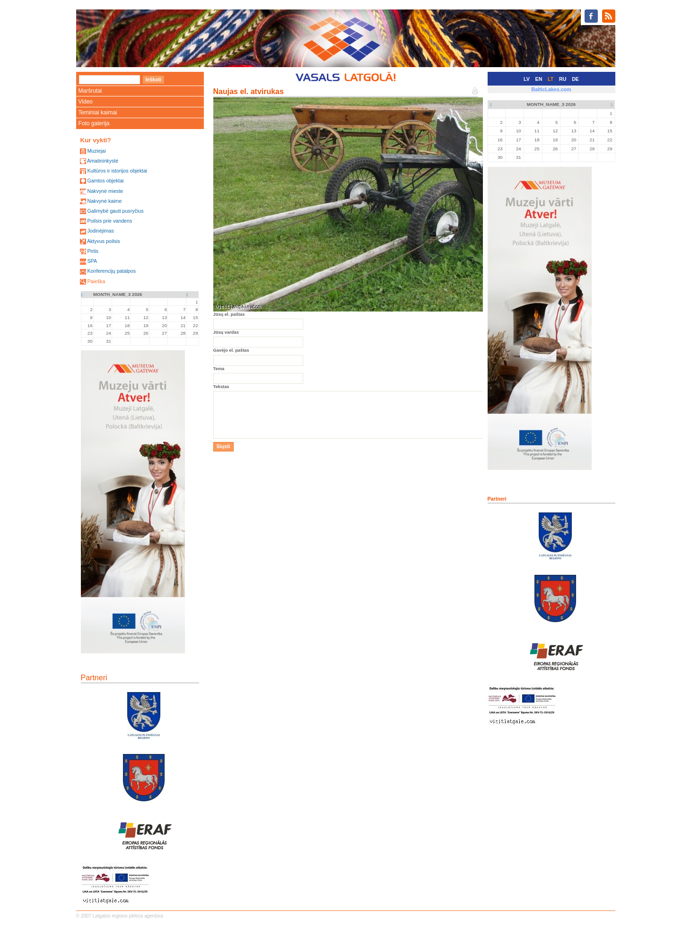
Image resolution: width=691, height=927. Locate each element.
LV (527, 79)
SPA (92, 261)
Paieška (96, 281)
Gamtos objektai (105, 180)
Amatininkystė (102, 161)
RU (562, 79)
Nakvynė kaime (104, 201)
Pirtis (92, 251)
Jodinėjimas (100, 231)
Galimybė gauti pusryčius (115, 211)
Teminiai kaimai (98, 112)
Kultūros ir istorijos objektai (117, 170)
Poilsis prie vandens (109, 221)
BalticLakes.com (551, 89)
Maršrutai (90, 90)
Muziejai (96, 151)
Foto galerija (94, 123)
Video (86, 101)
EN (538, 79)
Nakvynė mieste (105, 191)
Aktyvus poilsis (103, 241)
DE (575, 79)
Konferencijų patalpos (111, 271)
